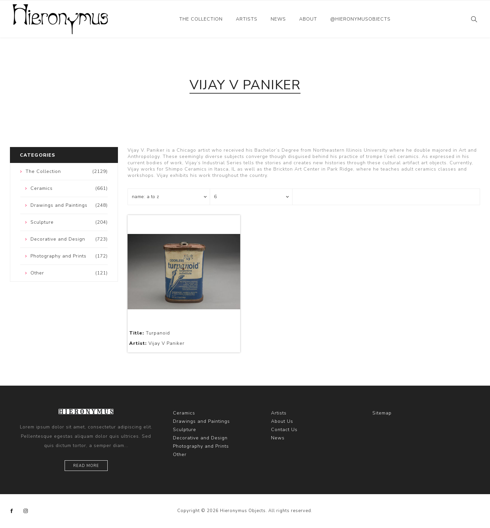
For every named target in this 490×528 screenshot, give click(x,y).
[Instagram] (26, 511)
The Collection (201, 19)
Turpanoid (149, 333)
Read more (86, 465)
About (308, 19)
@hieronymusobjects (360, 19)
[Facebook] (12, 511)
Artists (246, 19)
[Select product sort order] (169, 197)
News (278, 19)
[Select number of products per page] (251, 197)
